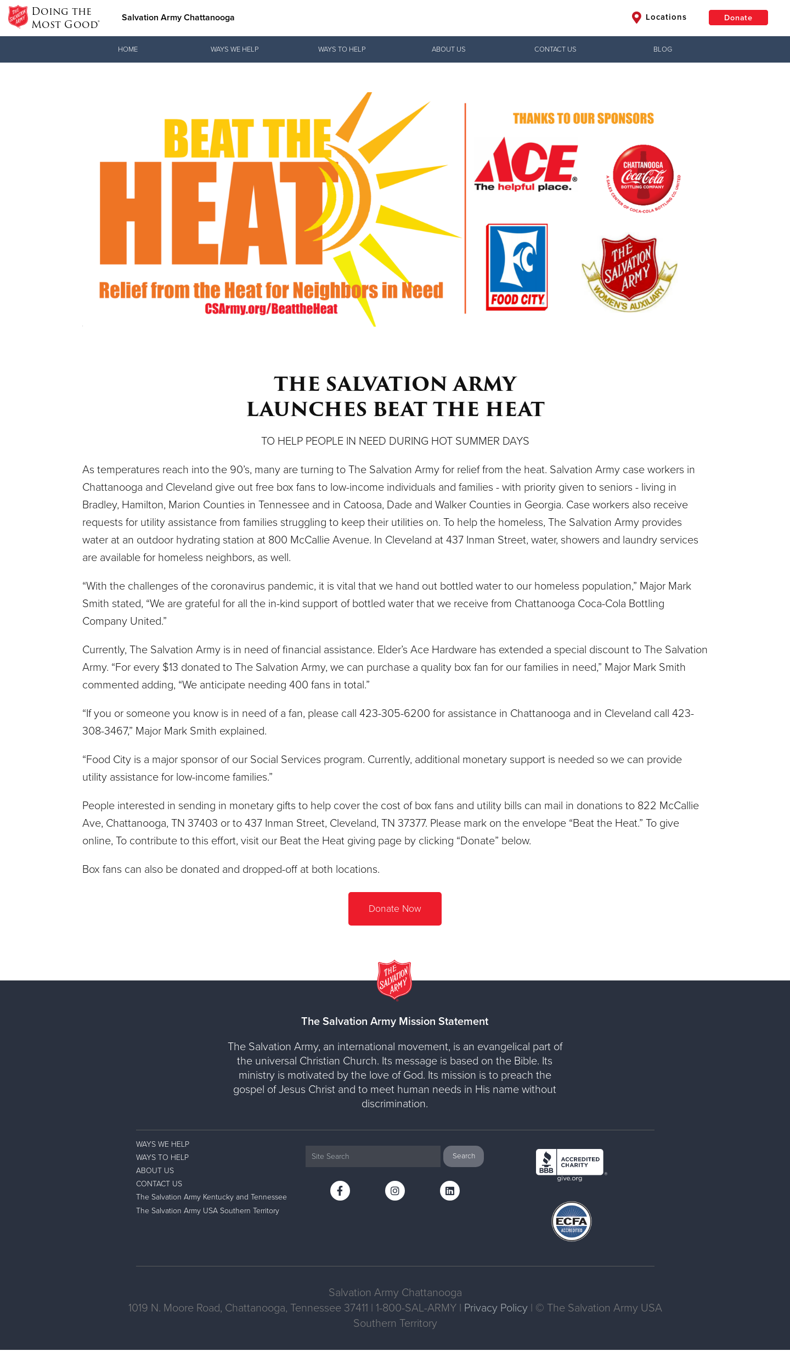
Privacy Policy (496, 1309)
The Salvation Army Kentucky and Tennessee (211, 1198)
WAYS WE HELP (234, 49)
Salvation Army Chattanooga (179, 18)
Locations (652, 18)
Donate (735, 18)
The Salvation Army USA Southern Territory (207, 1211)
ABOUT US (449, 49)
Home (128, 49)
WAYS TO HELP (341, 49)
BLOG (662, 49)
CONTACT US (555, 49)
